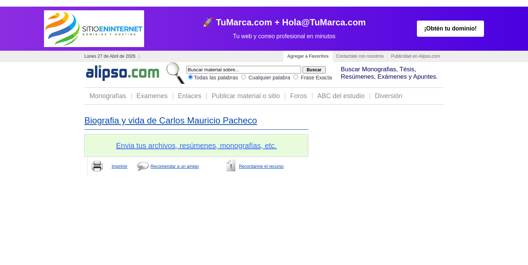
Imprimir (119, 166)
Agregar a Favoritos (308, 56)
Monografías (107, 96)
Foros (298, 96)
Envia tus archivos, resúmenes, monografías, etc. (196, 146)
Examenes (152, 96)
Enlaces (189, 96)
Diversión (388, 96)
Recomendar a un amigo (175, 166)
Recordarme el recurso (261, 166)
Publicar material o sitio (246, 96)
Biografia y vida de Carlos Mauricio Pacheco (170, 120)
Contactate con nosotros (360, 56)
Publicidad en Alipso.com (415, 56)
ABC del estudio (340, 96)
